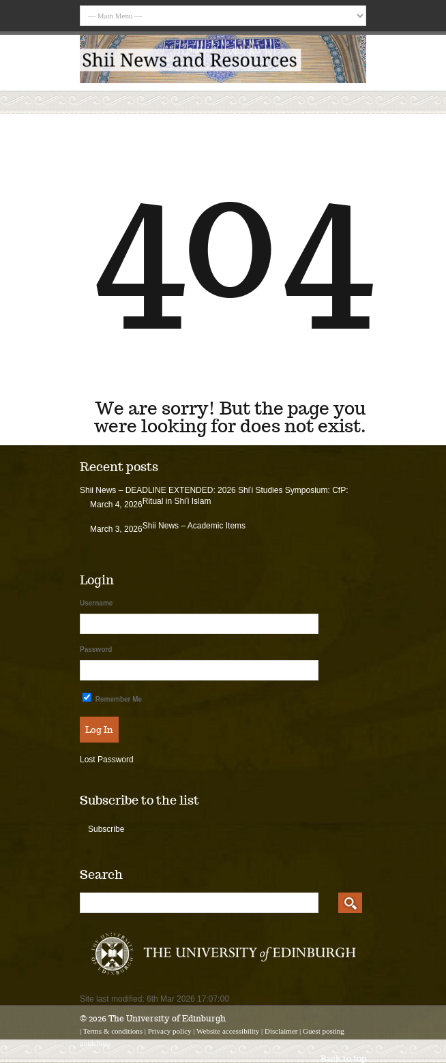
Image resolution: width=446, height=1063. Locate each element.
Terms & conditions (113, 1031)
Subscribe (106, 829)
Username (96, 603)
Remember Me (112, 698)
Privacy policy (170, 1031)
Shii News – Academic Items (194, 525)
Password (96, 649)
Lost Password (107, 759)
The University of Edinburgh (167, 1018)
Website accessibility (227, 1031)
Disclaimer (281, 1031)
